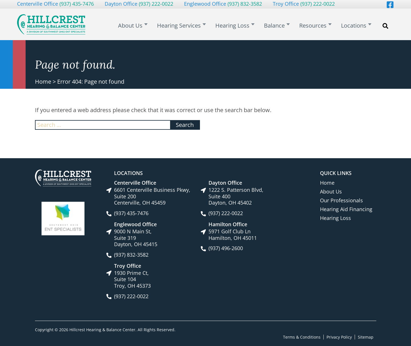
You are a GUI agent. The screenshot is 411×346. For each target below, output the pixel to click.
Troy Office (304, 3)
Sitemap (365, 336)
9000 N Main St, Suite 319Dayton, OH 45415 (135, 238)
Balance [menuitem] (282, 26)
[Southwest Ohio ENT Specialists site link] (63, 218)
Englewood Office (223, 3)
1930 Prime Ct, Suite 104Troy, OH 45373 (132, 279)
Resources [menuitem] (318, 26)
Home (43, 81)
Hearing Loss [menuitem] (244, 26)
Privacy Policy (339, 336)
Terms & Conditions (302, 336)
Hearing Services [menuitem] (193, 26)
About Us (331, 191)
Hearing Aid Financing (346, 209)
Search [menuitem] (385, 28)
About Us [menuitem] (148, 26)
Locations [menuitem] (355, 26)
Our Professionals (341, 200)
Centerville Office (55, 3)
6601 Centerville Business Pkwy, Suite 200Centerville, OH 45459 (152, 196)
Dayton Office (139, 3)
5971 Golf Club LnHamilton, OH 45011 (232, 234)
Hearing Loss (335, 218)
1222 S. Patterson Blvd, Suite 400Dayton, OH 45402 (235, 196)
